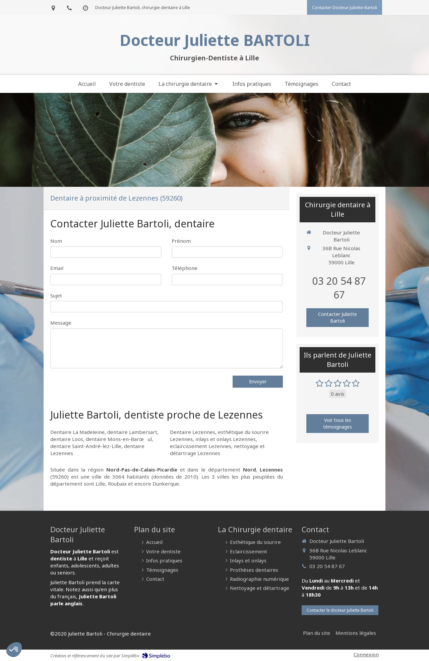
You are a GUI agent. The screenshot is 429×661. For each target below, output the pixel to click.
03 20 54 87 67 (339, 287)
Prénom (181, 240)
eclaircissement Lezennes (200, 446)
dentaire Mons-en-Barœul (119, 439)
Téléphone (184, 268)
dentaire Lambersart (132, 432)
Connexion (366, 654)
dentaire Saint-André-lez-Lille (85, 446)
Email (56, 268)
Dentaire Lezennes (192, 432)
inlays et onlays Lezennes (225, 439)
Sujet (56, 295)
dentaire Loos (66, 439)
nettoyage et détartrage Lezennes (217, 449)
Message (60, 322)
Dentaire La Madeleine (77, 432)
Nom (56, 240)
